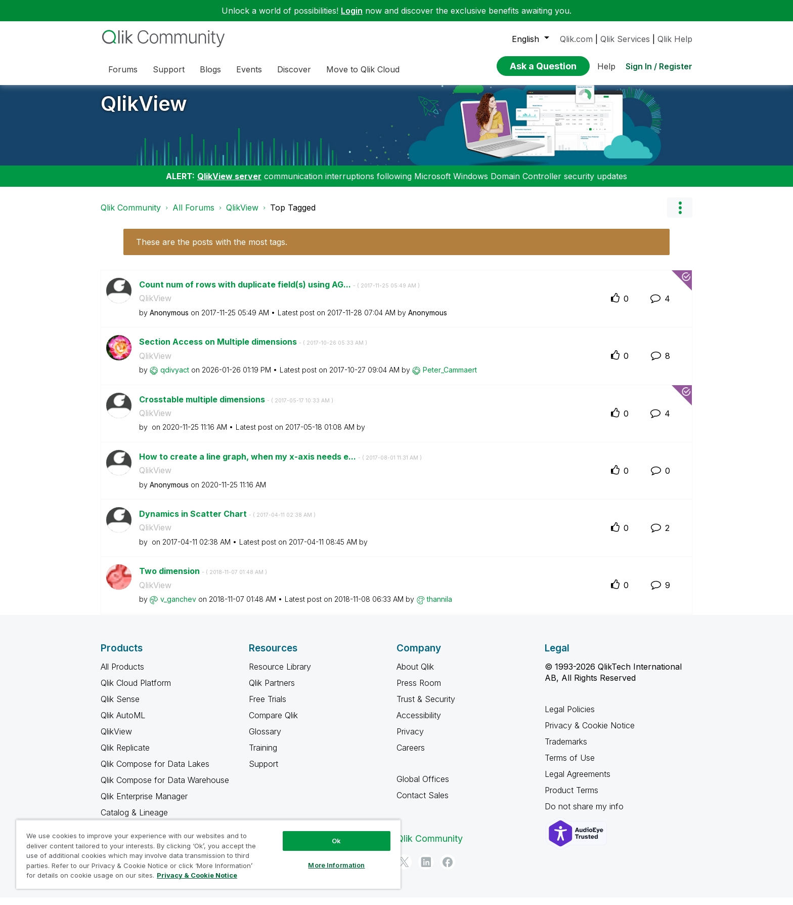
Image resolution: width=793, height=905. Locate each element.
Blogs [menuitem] (210, 69)
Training (263, 755)
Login (352, 11)
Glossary (265, 739)
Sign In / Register (659, 66)
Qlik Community (131, 215)
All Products (122, 674)
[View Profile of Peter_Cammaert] (450, 377)
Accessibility (418, 723)
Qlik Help (674, 39)
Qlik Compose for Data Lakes (155, 771)
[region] (208, 854)
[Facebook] (447, 869)
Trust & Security (425, 707)
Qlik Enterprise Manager (144, 804)
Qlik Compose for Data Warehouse (165, 788)
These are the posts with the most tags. (211, 249)
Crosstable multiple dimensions (236, 407)
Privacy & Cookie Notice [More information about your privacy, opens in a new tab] (197, 875)
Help (606, 66)
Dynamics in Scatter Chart (227, 521)
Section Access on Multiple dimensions (253, 349)
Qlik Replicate (125, 755)
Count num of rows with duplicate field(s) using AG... (279, 292)
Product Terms (571, 798)
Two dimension (203, 578)
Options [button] (679, 215)
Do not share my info (585, 814)
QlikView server (229, 184)
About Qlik (415, 674)
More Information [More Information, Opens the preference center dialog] (336, 865)
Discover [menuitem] (294, 69)
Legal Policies (570, 717)
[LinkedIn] (425, 869)
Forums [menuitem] (123, 69)
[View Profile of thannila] (439, 606)
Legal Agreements (577, 781)
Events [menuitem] (249, 69)
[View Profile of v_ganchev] (178, 606)
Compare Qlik (273, 723)
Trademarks (566, 749)
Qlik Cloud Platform (136, 690)
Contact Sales (422, 803)
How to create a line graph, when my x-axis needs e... (280, 464)
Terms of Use (570, 765)
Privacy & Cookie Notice (590, 733)
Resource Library (280, 674)
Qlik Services (625, 39)
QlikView (144, 111)
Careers (410, 755)
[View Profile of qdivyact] (174, 377)
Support (263, 771)
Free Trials (267, 707)
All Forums (193, 215)
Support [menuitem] (169, 69)
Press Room (418, 690)
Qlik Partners (272, 690)
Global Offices (422, 786)
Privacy (410, 739)
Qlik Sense (120, 707)
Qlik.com (576, 39)
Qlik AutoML (123, 723)
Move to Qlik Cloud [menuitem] (363, 69)
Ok (336, 841)
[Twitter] (404, 869)
